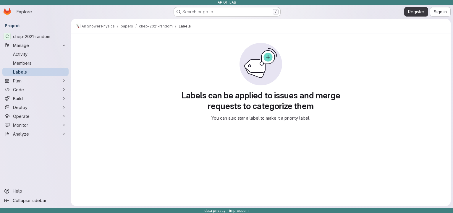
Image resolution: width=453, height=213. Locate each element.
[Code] (35, 89)
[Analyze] (35, 134)
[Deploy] (35, 107)
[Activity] (35, 54)
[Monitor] (35, 125)
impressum (239, 210)
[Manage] (35, 45)
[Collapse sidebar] (35, 200)
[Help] (35, 191)
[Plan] (35, 81)
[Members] (35, 63)
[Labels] (35, 72)
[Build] (35, 98)
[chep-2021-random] (35, 36)
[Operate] (35, 116)
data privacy (215, 210)
